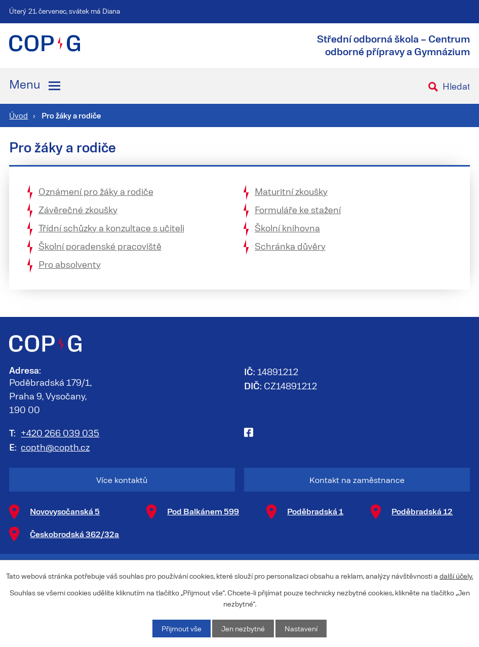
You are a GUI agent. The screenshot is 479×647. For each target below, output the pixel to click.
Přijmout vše (182, 628)
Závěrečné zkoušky (77, 209)
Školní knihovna (287, 227)
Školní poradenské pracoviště (100, 246)
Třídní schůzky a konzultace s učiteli (111, 227)
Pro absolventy (69, 264)
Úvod (18, 115)
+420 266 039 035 (60, 432)
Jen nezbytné (243, 628)
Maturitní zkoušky (291, 191)
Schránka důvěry (290, 246)
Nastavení (301, 628)
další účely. (456, 576)
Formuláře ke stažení (298, 209)
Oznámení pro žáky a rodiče (95, 191)
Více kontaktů (121, 479)
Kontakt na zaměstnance (357, 479)
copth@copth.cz (55, 447)
